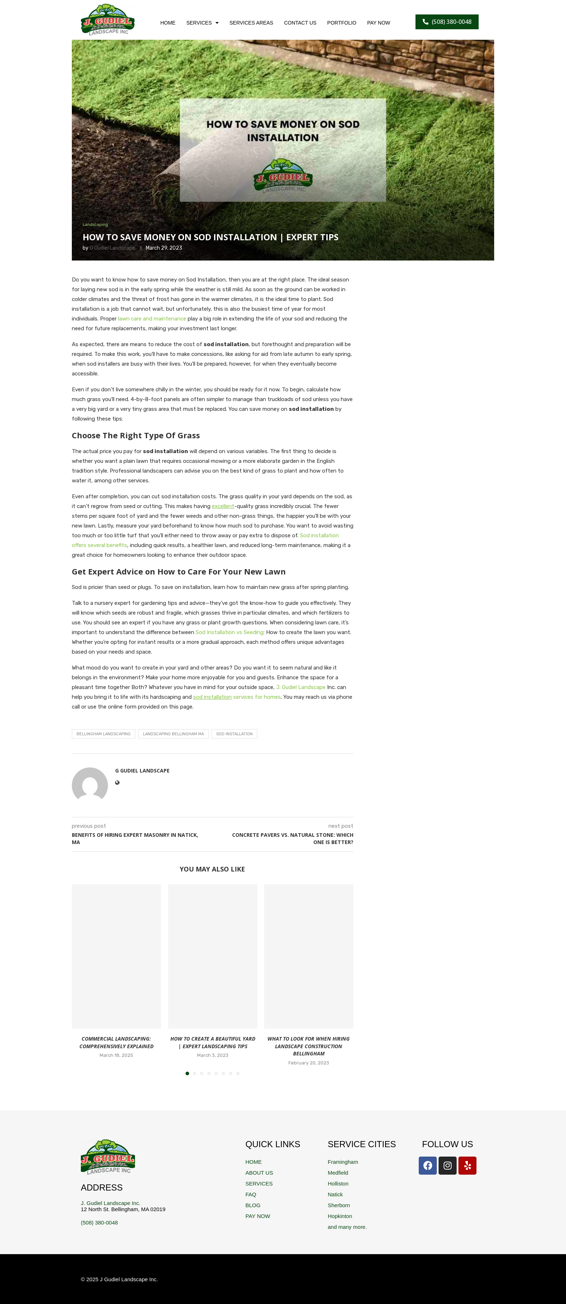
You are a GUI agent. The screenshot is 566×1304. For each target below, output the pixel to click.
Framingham (343, 1162)
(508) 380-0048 (99, 1222)
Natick (335, 1194)
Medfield (338, 1173)
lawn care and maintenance (152, 318)
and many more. (347, 1227)
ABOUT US (259, 1173)
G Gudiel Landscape (112, 248)
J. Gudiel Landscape (301, 687)
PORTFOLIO (342, 23)
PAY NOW (378, 23)
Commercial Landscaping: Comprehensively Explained (116, 1042)
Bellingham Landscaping (104, 734)
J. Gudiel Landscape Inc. (110, 1203)
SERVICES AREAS (251, 23)
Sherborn (339, 1205)
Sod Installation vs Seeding (230, 632)
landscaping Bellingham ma (173, 734)
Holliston (338, 1183)
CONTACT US (300, 23)
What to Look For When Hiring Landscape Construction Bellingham (309, 1046)
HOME (167, 23)
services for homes (237, 697)
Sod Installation (234, 734)
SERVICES (202, 23)
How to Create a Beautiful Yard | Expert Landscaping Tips (212, 1042)
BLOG (253, 1205)
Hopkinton (340, 1216)
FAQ (250, 1194)
